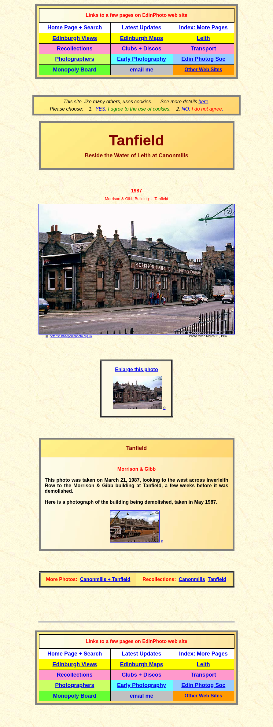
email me (141, 70)
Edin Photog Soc (203, 59)
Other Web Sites (203, 69)
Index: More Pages (203, 27)
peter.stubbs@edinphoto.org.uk (71, 336)
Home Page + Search (74, 27)
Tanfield (217, 579)
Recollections (75, 49)
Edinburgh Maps (141, 38)
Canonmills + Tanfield (105, 579)
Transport (203, 49)
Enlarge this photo (136, 369)
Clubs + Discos (141, 49)
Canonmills (192, 579)
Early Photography (141, 59)
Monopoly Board (74, 70)
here (203, 101)
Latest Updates (141, 27)
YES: (132, 108)
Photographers (74, 59)
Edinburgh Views (74, 38)
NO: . (202, 108)
